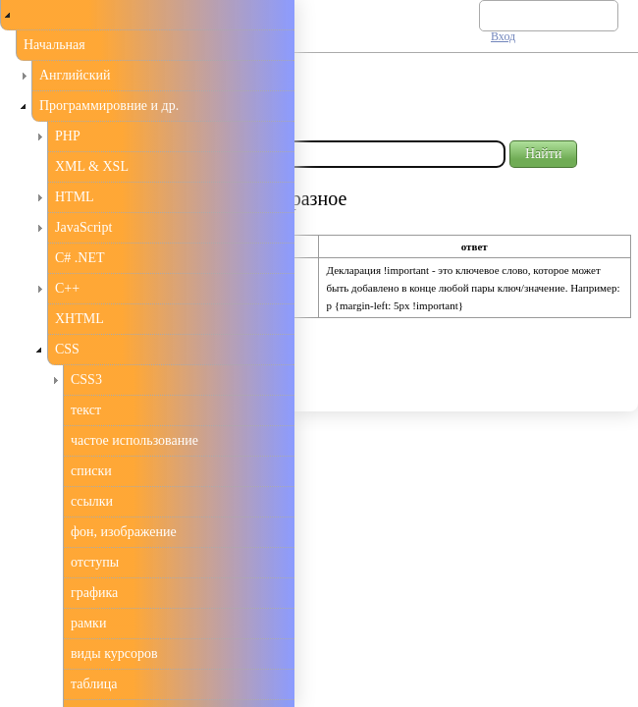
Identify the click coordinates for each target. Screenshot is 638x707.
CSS (67, 349)
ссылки (92, 501)
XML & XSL (92, 166)
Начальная (54, 44)
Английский (75, 75)
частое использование (134, 440)
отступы (95, 562)
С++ (67, 288)
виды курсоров (114, 653)
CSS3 (86, 379)
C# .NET (80, 257)
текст (86, 410)
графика (94, 592)
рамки (88, 623)
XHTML (79, 318)
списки (91, 470)
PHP (67, 136)
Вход (503, 36)
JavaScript (83, 227)
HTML (74, 197)
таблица (94, 684)
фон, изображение (124, 531)
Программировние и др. (109, 105)
